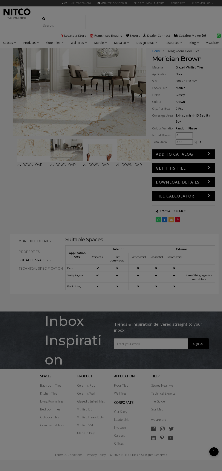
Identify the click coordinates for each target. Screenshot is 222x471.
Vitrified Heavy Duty (90, 417)
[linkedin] (153, 437)
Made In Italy (86, 433)
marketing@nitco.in (112, 3)
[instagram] (162, 428)
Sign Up (198, 344)
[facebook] (153, 428)
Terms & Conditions (69, 455)
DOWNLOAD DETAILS (177, 182)
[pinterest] (162, 437)
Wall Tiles (79, 43)
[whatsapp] (219, 35)
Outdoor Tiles (49, 417)
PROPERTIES (29, 252)
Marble (100, 43)
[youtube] (170, 437)
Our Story (120, 412)
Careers (119, 435)
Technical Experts (163, 393)
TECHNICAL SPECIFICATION (41, 268)
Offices (119, 443)
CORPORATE (178, 3)
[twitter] (171, 428)
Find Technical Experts (149, 3)
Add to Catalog (174, 154)
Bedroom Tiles (50, 409)
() (190, 35)
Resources (173, 43)
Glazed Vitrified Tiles (91, 401)
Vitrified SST (85, 425)
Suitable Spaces (33, 260)
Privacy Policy (96, 455)
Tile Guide (158, 401)
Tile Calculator (175, 196)
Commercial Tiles (52, 425)
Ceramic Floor (86, 385)
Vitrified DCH (86, 409)
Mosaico (121, 43)
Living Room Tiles (52, 401)
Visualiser (212, 43)
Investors (120, 427)
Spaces (8, 43)
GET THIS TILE (171, 168)
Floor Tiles (54, 43)
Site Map (157, 409)
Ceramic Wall (86, 393)
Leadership (122, 420)
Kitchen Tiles (48, 393)
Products (29, 43)
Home (156, 51)
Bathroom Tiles (50, 385)
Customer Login (202, 3)
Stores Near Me (162, 385)
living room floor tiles (183, 51)
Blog (194, 43)
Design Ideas (146, 43)
